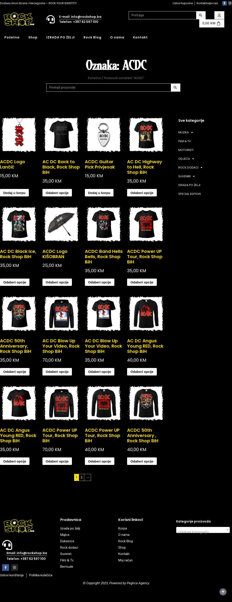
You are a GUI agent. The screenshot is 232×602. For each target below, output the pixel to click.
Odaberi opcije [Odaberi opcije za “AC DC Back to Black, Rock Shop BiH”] (57, 193)
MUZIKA (185, 132)
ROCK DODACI (190, 167)
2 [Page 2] (81, 477)
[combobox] (203, 530)
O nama (117, 37)
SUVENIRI (186, 176)
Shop (33, 37)
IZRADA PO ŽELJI (60, 37)
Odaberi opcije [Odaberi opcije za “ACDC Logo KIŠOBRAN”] (57, 282)
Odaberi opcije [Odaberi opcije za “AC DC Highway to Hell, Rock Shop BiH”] (141, 193)
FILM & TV (184, 141)
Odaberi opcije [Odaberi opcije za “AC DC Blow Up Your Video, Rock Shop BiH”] (57, 372)
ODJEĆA (186, 158)
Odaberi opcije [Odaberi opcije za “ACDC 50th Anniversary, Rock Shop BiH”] (14, 372)
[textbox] (203, 532)
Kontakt (140, 37)
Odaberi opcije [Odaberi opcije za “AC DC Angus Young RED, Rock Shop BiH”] (141, 372)
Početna (12, 37)
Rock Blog (92, 37)
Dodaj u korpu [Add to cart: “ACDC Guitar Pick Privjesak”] (99, 193)
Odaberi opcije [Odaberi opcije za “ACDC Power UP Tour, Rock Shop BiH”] (141, 282)
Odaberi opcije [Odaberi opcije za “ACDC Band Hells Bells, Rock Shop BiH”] (99, 282)
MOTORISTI (186, 150)
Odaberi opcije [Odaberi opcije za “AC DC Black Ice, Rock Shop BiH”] (14, 282)
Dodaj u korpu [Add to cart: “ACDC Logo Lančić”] (14, 193)
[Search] (201, 15)
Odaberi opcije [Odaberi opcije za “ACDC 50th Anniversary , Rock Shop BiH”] (141, 461)
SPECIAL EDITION (189, 194)
